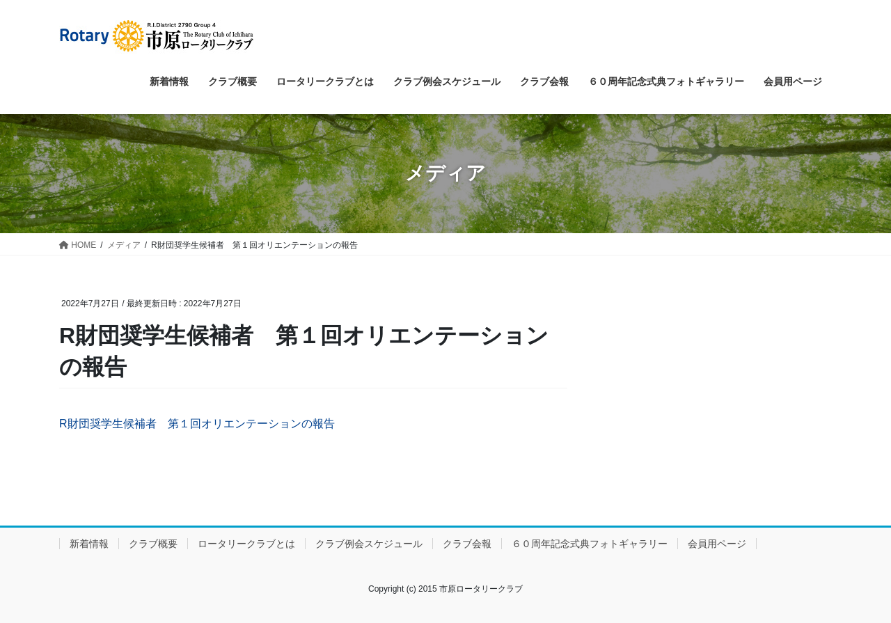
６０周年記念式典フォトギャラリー (590, 543)
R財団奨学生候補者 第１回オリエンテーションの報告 (197, 423)
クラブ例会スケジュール (369, 543)
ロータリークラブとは (246, 543)
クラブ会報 (467, 543)
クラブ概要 (153, 543)
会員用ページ (717, 543)
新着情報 (89, 543)
